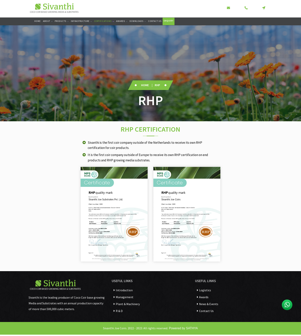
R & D (118, 311)
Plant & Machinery (127, 304)
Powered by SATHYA (183, 328)
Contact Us (154, 21)
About (47, 21)
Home (37, 21)
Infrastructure (81, 21)
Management (123, 297)
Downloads (138, 21)
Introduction (123, 290)
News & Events (207, 304)
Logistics (204, 290)
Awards (121, 21)
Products (62, 21)
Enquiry (168, 20)
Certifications (104, 21)
